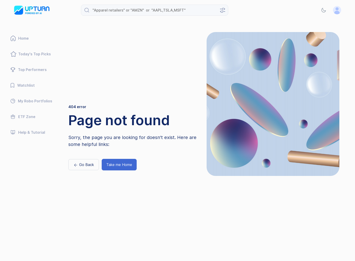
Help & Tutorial (28, 132)
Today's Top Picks (31, 54)
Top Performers (29, 69)
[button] (323, 10)
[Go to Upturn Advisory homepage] (31, 10)
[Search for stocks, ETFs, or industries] (154, 10)
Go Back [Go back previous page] (83, 164)
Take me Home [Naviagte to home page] (119, 164)
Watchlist (23, 85)
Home (20, 38)
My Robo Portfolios (31, 101)
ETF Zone (23, 116)
